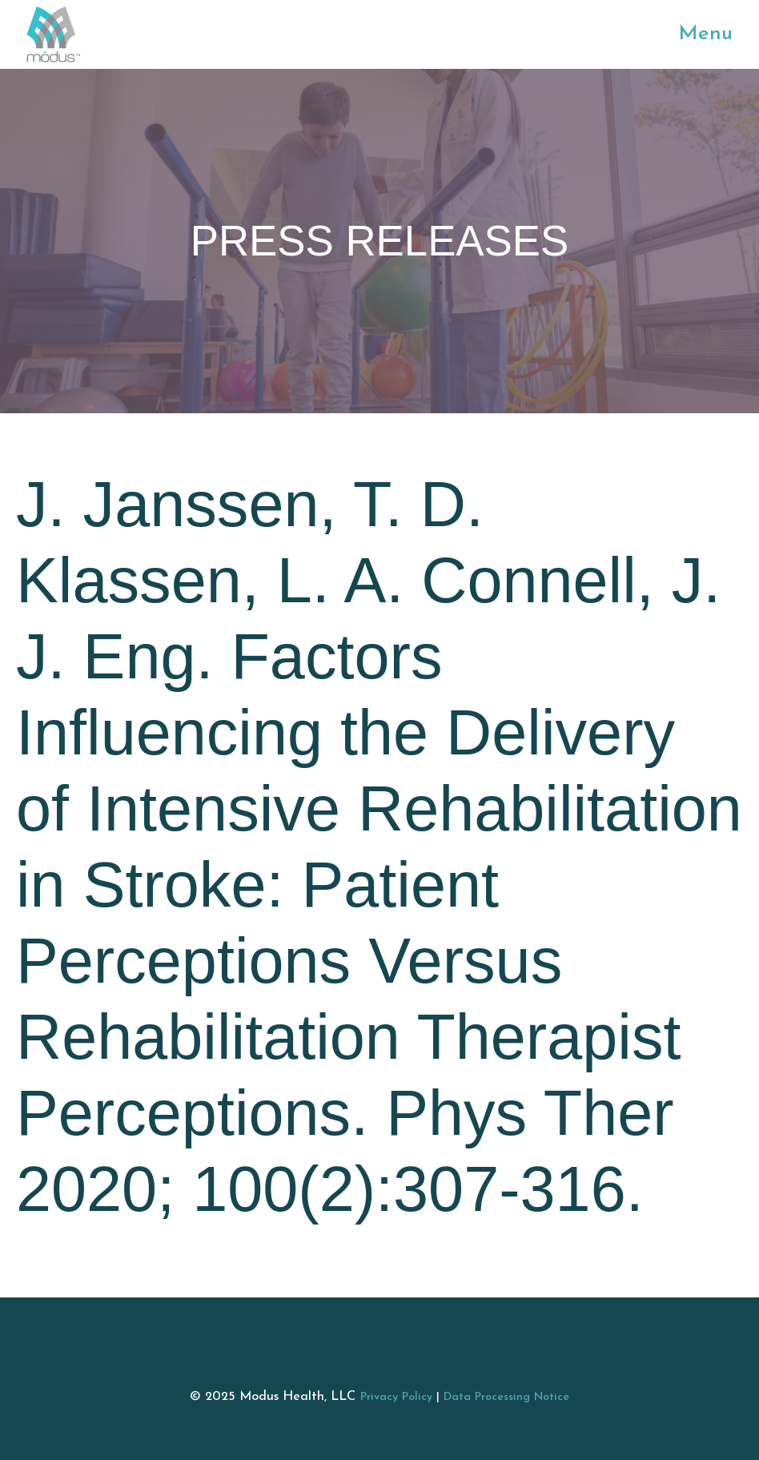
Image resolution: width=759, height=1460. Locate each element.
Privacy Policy (396, 1397)
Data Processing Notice (506, 1397)
